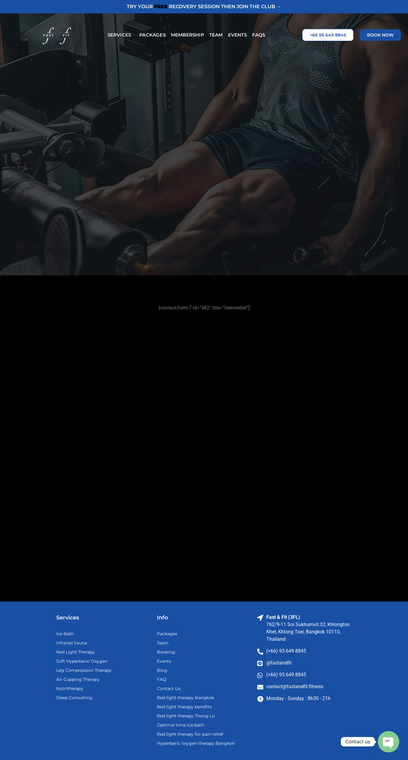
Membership (187, 35)
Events (237, 35)
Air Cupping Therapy (78, 679)
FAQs (258, 35)
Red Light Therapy (75, 652)
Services (121, 35)
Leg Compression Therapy (84, 670)
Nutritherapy (69, 688)
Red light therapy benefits (184, 706)
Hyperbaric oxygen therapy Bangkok (196, 743)
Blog (162, 670)
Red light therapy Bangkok (185, 697)
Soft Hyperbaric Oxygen (81, 661)
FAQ (161, 679)
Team (216, 35)
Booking (166, 652)
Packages (152, 35)
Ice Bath (65, 633)
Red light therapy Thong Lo (186, 716)
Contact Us (169, 688)
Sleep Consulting (74, 697)
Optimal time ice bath (180, 725)
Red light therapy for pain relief (190, 734)
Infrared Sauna (71, 643)
